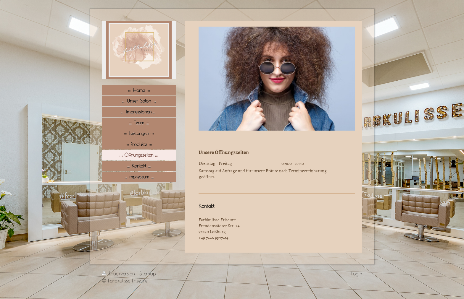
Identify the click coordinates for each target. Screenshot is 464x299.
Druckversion (119, 274)
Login (356, 274)
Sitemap (147, 274)
